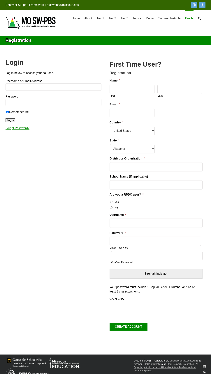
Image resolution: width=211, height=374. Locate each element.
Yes (117, 202)
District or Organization (127, 158)
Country (117, 122)
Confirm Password (122, 262)
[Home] (76, 18)
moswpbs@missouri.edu (63, 4)
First (112, 95)
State (114, 140)
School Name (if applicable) (129, 176)
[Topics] (137, 18)
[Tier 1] (100, 18)
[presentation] (138, 310)
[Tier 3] (124, 18)
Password (12, 96)
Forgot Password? (17, 128)
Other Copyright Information (180, 364)
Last (160, 95)
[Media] (150, 18)
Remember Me (17, 112)
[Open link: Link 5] (31, 23)
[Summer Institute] (169, 18)
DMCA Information (153, 364)
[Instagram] (194, 5)
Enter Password (119, 247)
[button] (199, 18)
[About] (88, 18)
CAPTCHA (117, 298)
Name (115, 80)
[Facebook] (202, 5)
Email (115, 104)
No (116, 207)
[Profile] (189, 18)
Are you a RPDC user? (127, 194)
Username (118, 214)
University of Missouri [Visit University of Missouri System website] (180, 360)
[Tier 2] (112, 18)
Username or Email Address (24, 81)
